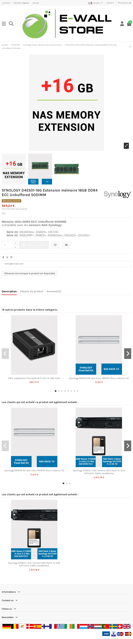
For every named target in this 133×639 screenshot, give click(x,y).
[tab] (54, 292)
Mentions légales (22, 3)
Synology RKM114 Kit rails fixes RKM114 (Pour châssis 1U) (99, 378)
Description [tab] (9, 291)
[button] (55, 391)
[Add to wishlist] (55, 245)
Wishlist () (124, 3)
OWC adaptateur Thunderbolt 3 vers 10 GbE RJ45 (34, 378)
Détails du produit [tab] (31, 291)
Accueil (36, 3)
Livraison (6, 3)
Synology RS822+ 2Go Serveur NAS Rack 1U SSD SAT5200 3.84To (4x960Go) (99, 472)
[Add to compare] (66, 245)
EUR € (110, 3)
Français (96, 3)
